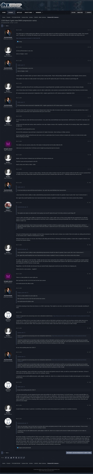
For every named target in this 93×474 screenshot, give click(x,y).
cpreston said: (20, 332)
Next (7, 25)
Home (4, 12)
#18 (90, 382)
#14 (90, 288)
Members (38, 12)
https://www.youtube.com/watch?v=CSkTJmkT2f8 (28, 38)
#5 (90, 97)
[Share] (88, 30)
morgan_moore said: (22, 292)
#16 (90, 328)
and (25, 447)
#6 (90, 116)
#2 (90, 47)
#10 (90, 182)
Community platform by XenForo (46, 469)
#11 (90, 202)
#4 (90, 83)
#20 (90, 418)
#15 (90, 312)
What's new (28, 12)
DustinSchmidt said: (21, 207)
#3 (90, 60)
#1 (90, 30)
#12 (90, 244)
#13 (90, 273)
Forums (10, 12)
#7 (90, 141)
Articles (19, 12)
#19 (90, 405)
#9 (90, 169)
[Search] (88, 12)
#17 (90, 352)
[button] (14, 12)
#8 (90, 154)
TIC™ (53, 470)
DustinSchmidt (5, 22)
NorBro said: (20, 65)
